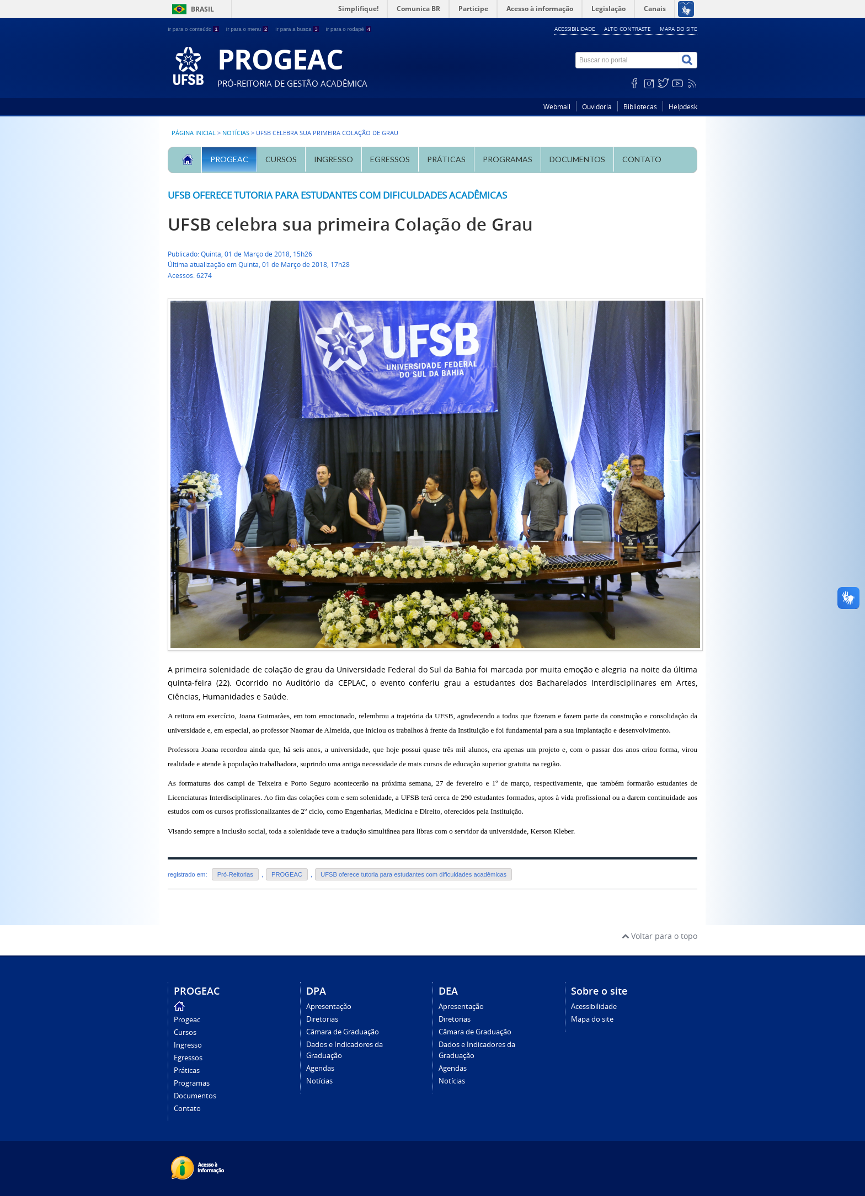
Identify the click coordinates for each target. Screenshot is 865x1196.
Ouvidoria (597, 106)
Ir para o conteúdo (194, 29)
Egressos (390, 159)
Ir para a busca (297, 29)
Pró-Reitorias (235, 874)
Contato (641, 159)
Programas (507, 159)
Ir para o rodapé (348, 29)
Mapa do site (678, 29)
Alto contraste (627, 29)
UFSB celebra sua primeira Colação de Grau (350, 224)
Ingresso (333, 159)
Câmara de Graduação (342, 1032)
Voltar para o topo (659, 936)
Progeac (229, 159)
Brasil (202, 9)
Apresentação (328, 1006)
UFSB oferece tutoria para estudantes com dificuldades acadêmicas (337, 195)
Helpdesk (683, 106)
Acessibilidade (574, 29)
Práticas (446, 159)
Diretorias (322, 1019)
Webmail (556, 106)
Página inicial (194, 133)
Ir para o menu (248, 29)
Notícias (235, 133)
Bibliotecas (640, 106)
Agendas (320, 1068)
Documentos (577, 159)
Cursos (281, 159)
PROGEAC (286, 874)
